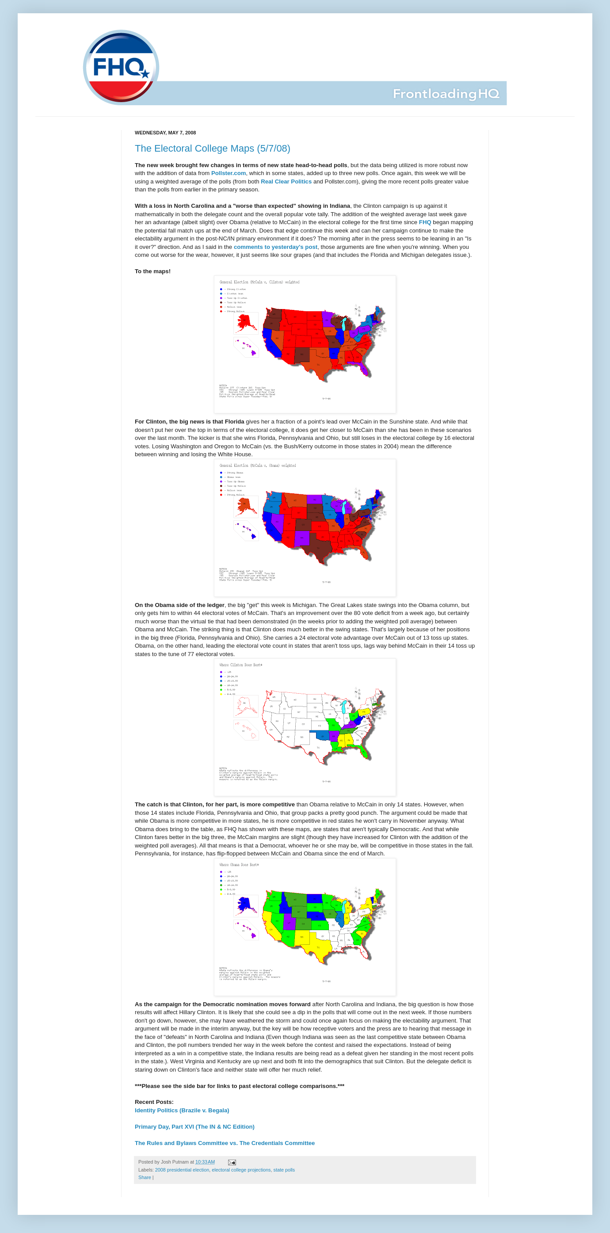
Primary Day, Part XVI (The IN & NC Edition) (195, 1126)
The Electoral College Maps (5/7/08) (212, 148)
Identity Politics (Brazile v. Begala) (182, 1110)
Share (144, 1177)
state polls (284, 1169)
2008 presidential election (182, 1169)
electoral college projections (241, 1169)
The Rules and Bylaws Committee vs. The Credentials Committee (225, 1143)
